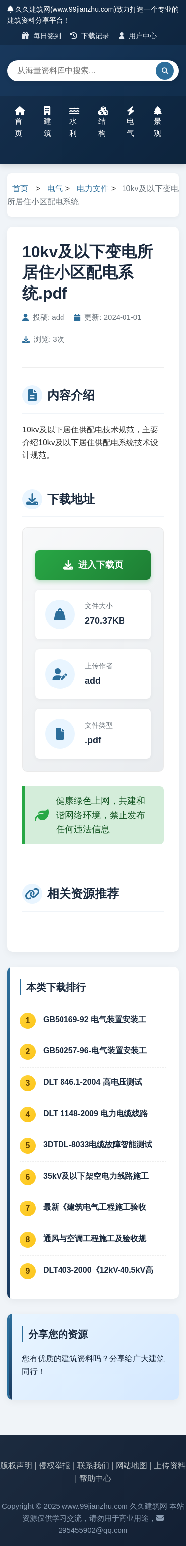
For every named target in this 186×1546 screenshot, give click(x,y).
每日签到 (41, 36)
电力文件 (93, 188)
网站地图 (131, 1465)
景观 (158, 121)
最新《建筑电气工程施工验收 (94, 1207)
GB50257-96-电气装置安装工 (95, 1050)
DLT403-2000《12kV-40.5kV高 (98, 1270)
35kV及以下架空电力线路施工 (96, 1176)
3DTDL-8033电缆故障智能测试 (97, 1144)
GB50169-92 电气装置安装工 (94, 1019)
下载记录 (90, 36)
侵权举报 (54, 1465)
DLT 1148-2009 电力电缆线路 (95, 1113)
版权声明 (16, 1465)
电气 (131, 121)
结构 (103, 121)
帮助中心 (95, 1478)
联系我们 (93, 1465)
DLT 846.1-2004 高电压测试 (92, 1082)
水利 (74, 121)
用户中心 (138, 36)
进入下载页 (93, 565)
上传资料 (170, 1465)
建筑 (47, 121)
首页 (20, 121)
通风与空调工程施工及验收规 (94, 1238)
